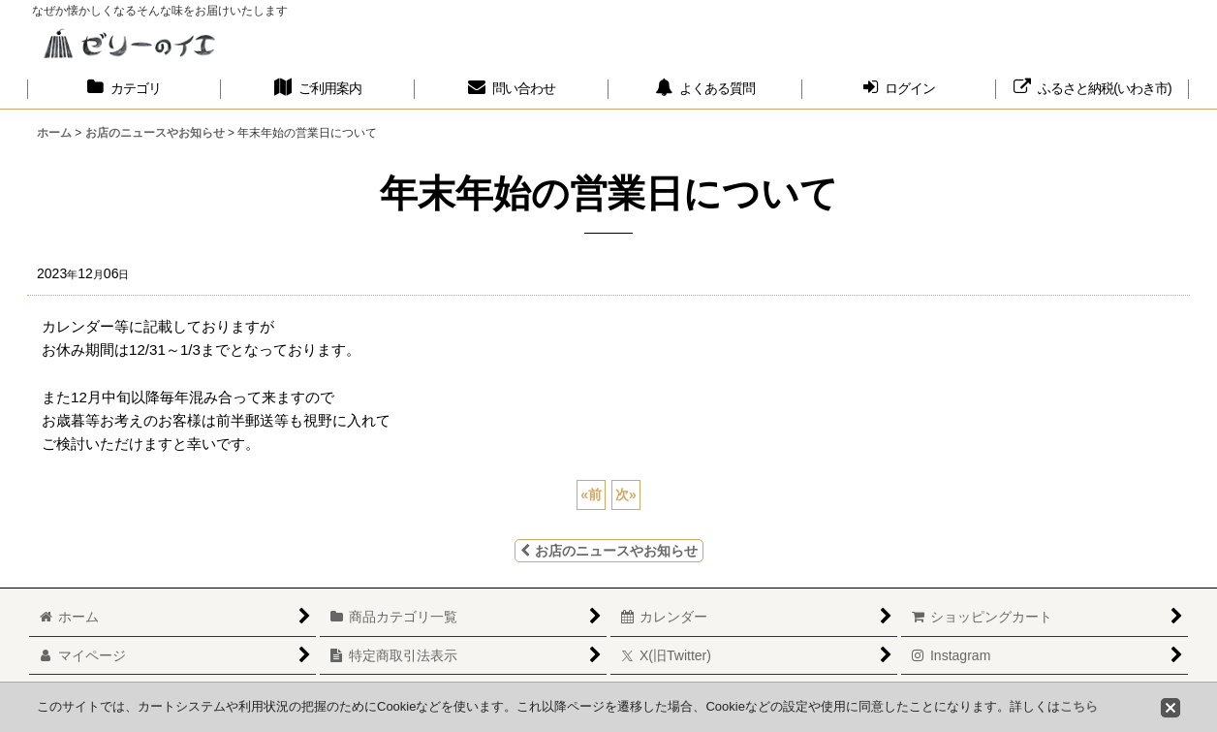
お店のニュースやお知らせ (609, 550)
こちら (1079, 706)
